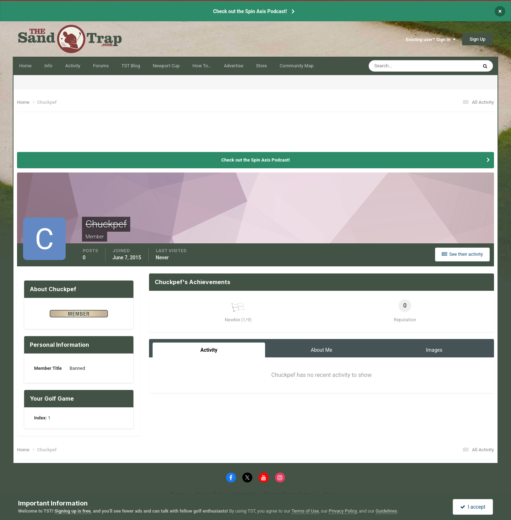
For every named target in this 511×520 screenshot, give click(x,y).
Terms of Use (305, 511)
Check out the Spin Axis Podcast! (250, 11)
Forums (101, 65)
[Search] (405, 66)
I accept (472, 507)
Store (261, 65)
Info (48, 65)
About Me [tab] (321, 350)
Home (25, 65)
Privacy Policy (343, 511)
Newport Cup (166, 65)
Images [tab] (434, 350)
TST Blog (130, 65)
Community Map (297, 65)
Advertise (233, 65)
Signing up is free (72, 511)
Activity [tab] (209, 350)
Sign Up (477, 39)
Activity (73, 65)
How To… (201, 65)
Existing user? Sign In (431, 39)
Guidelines (386, 511)
